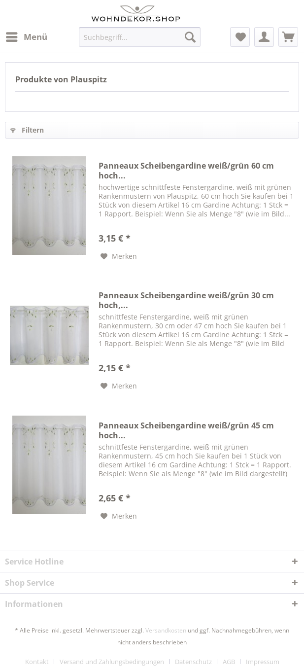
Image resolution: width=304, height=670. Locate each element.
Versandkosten (165, 630)
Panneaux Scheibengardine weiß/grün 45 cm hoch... (186, 430)
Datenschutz (193, 661)
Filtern (27, 130)
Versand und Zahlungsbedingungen (112, 661)
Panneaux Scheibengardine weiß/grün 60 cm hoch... (186, 170)
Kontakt (37, 661)
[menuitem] (26, 37)
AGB (229, 661)
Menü (26, 35)
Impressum (262, 661)
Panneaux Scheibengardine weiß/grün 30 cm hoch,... (186, 300)
